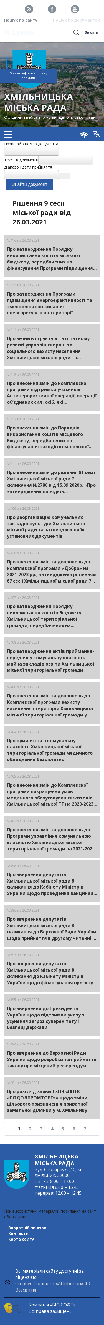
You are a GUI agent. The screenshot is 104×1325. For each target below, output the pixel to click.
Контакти (18, 1233)
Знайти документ (29, 184)
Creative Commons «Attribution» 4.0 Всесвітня (52, 1286)
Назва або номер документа (31, 143)
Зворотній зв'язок (27, 1227)
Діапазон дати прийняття (28, 167)
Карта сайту (21, 1239)
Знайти (91, 32)
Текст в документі (21, 159)
